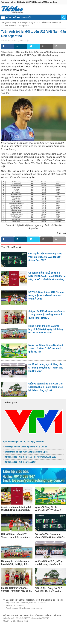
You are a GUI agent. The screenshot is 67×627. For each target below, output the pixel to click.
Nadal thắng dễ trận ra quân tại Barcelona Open (26, 452)
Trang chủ (5, 22)
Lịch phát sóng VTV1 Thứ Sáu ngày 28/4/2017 (23, 442)
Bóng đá (15, 22)
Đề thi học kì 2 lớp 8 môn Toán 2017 (21, 462)
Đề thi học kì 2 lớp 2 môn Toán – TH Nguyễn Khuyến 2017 (30, 457)
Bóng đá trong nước (29, 22)
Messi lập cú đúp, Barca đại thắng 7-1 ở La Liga (26, 447)
